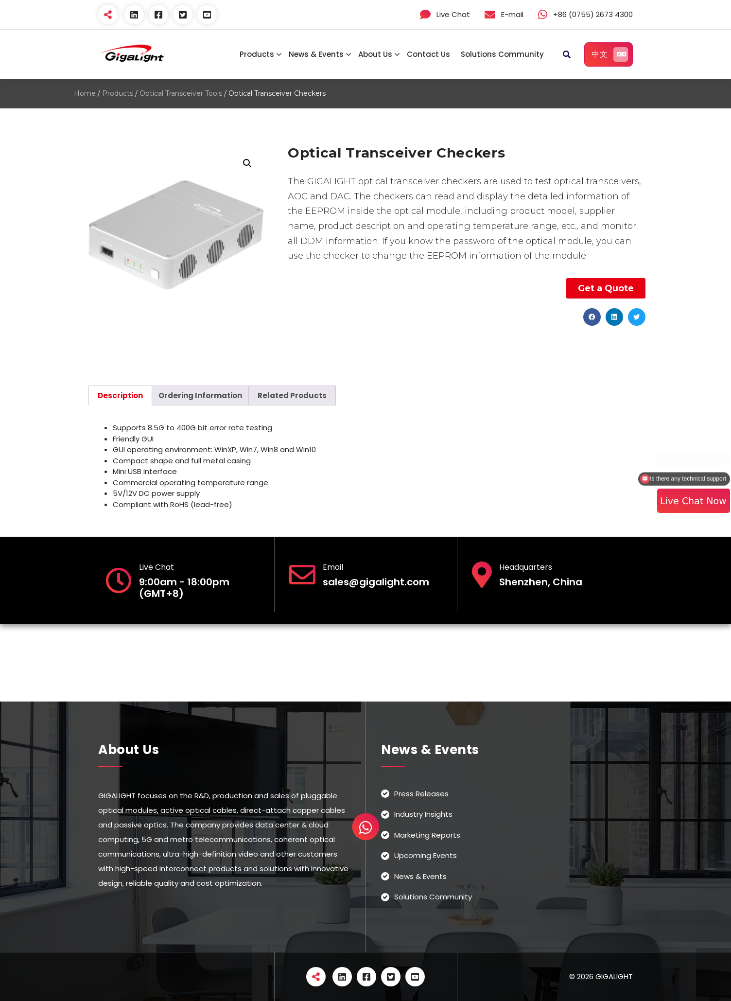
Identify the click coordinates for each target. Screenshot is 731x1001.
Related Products (292, 395)
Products (257, 54)
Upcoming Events (425, 855)
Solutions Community (502, 54)
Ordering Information (200, 395)
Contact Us (428, 54)
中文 (610, 54)
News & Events (316, 54)
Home (85, 93)
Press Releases (421, 794)
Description (120, 395)
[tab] (120, 395)
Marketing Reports (427, 835)
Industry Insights (423, 814)
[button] (592, 317)
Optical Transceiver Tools (180, 93)
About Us (375, 54)
